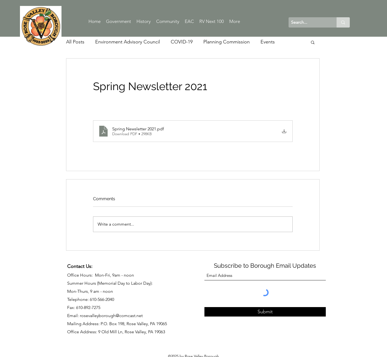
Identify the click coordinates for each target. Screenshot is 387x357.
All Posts (75, 42)
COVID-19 (182, 42)
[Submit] (265, 312)
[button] (312, 42)
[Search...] (308, 22)
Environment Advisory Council (127, 42)
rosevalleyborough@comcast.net (111, 315)
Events (268, 42)
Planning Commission (226, 42)
